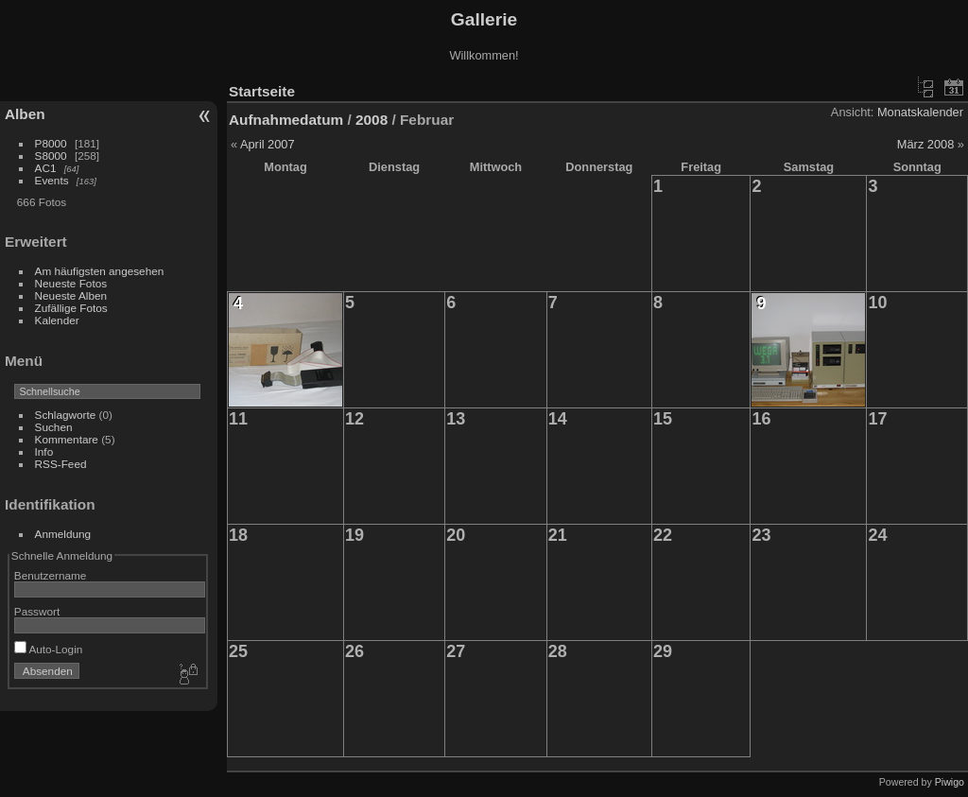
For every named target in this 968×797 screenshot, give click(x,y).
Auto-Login (48, 649)
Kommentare (66, 439)
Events (52, 180)
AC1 (46, 168)
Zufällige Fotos (71, 308)
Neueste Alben (71, 295)
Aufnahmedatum (286, 120)
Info (44, 451)
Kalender (57, 320)
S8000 (51, 155)
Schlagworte (65, 414)
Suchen (54, 427)
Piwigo (949, 782)
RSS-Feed (61, 464)
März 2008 (925, 144)
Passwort (37, 611)
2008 (371, 120)
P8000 (51, 143)
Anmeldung (63, 534)
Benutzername (50, 575)
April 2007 (267, 144)
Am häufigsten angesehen (99, 271)
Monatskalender (920, 112)
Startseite (262, 91)
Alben (25, 114)
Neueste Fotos (71, 283)
